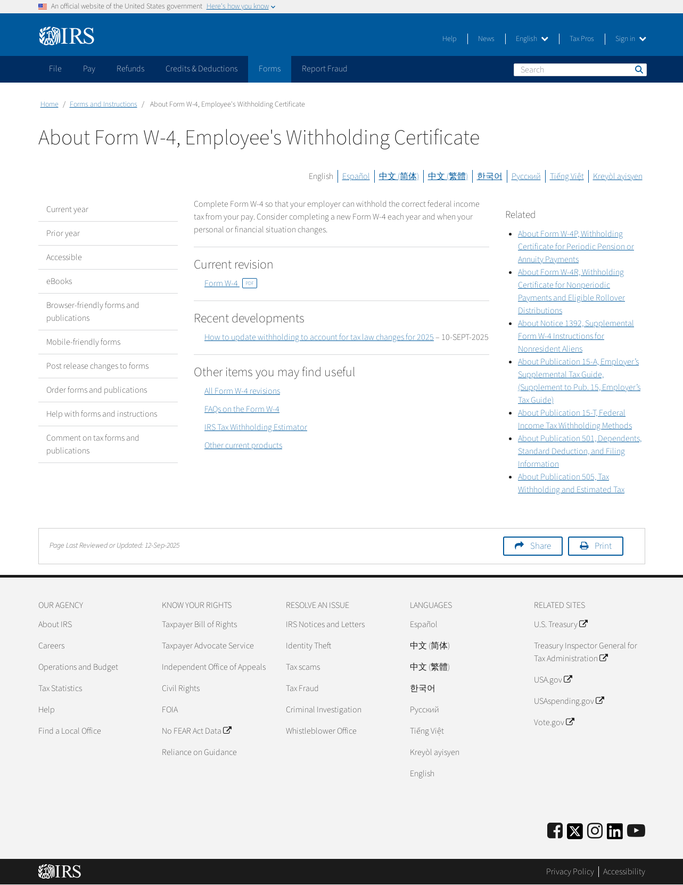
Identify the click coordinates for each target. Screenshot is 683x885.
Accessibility (624, 871)
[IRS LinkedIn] (615, 835)
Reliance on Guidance (199, 752)
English (532, 39)
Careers (51, 646)
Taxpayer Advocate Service (208, 646)
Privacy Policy (570, 871)
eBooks (59, 281)
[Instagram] (595, 831)
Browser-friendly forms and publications (92, 311)
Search (638, 69)
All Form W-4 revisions (242, 391)
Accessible (64, 257)
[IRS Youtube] (636, 831)
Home (49, 104)
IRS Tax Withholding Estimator (255, 427)
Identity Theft (308, 646)
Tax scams (303, 667)
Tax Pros (582, 39)
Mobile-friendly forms (83, 342)
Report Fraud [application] (325, 69)
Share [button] (540, 546)
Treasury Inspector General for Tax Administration (585, 652)
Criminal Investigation (323, 710)
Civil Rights (181, 688)
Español (356, 176)
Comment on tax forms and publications (92, 444)
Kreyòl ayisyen (618, 176)
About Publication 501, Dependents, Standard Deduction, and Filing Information (579, 451)
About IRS (55, 624)
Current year (67, 209)
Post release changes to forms (97, 366)
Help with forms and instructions (101, 414)
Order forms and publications (96, 390)
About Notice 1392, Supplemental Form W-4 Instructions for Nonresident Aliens (576, 336)
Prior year (63, 233)
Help (449, 39)
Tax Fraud (302, 688)
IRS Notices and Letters (325, 624)
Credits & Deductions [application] (201, 69)
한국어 (490, 176)
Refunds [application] (130, 69)
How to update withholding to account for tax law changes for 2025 (319, 337)
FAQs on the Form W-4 (241, 409)
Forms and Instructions (103, 104)
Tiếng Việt (567, 176)
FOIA (170, 710)
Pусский (424, 710)
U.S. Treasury (560, 624)
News (486, 39)
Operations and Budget (78, 667)
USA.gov (553, 680)
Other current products (243, 445)
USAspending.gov (569, 701)
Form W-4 (230, 283)
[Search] (580, 69)
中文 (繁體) (448, 176)
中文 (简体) (399, 176)
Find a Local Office (69, 731)
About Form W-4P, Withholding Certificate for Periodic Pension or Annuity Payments (576, 246)
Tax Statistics (60, 688)
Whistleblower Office (321, 731)
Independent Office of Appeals (214, 667)
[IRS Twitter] (575, 835)
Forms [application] (270, 69)
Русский (526, 176)
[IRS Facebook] (555, 831)
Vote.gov (554, 722)
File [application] (55, 69)
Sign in (630, 39)
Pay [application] (89, 69)
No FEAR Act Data (196, 731)
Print (603, 546)
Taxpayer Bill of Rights (199, 624)
